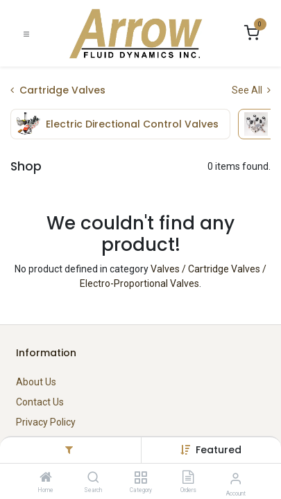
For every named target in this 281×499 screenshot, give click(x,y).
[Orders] (188, 478)
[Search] (93, 478)
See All (251, 90)
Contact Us (40, 402)
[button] (218, 449)
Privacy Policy (46, 422)
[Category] (140, 478)
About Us (36, 381)
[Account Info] (235, 479)
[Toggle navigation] (26, 33)
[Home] (46, 478)
